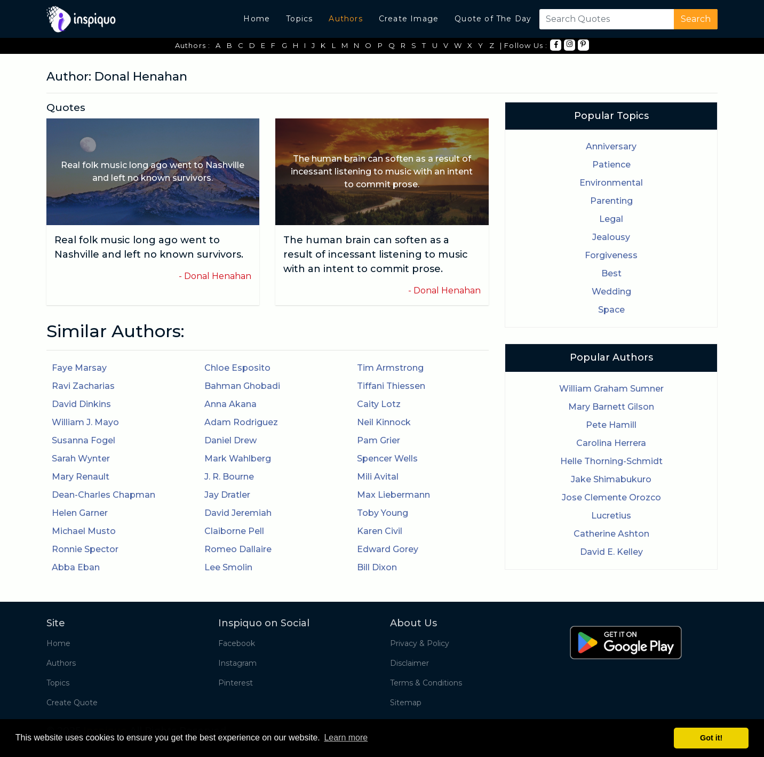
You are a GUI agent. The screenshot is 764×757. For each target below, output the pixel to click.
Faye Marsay (79, 368)
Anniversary (611, 146)
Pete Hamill (611, 425)
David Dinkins (81, 404)
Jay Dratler (227, 495)
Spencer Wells (387, 458)
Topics (299, 18)
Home (256, 18)
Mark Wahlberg (237, 458)
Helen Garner (80, 513)
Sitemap (405, 702)
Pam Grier (378, 440)
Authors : (193, 45)
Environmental (611, 183)
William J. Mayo (85, 422)
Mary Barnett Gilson (611, 407)
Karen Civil (379, 531)
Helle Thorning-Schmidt (611, 461)
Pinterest (235, 683)
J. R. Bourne (229, 477)
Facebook (236, 643)
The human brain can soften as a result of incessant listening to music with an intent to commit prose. (375, 254)
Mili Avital (378, 477)
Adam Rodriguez (241, 422)
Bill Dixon (377, 567)
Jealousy (611, 237)
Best (611, 273)
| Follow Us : (524, 45)
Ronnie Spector (85, 549)
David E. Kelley (611, 552)
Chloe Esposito (237, 368)
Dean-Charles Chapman (103, 495)
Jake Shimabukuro (611, 479)
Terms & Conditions (426, 683)
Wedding (611, 291)
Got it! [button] (711, 738)
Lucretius (611, 516)
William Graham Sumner (611, 389)
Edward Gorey (387, 549)
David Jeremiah (238, 513)
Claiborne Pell (234, 531)
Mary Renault (80, 477)
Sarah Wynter (81, 458)
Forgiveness (611, 255)
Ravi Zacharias (83, 386)
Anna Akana (230, 404)
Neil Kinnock (384, 422)
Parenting (611, 201)
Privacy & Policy (419, 643)
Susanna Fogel (83, 440)
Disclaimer (409, 663)
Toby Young (382, 513)
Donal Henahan (217, 276)
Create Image (409, 18)
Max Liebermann (393, 495)
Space (611, 310)
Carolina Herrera (611, 443)
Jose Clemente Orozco (611, 497)
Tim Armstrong (390, 368)
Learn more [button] (346, 737)
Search (696, 19)
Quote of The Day (493, 18)
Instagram (237, 663)
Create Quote (72, 702)
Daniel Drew (230, 440)
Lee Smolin (228, 567)
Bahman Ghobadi (242, 386)
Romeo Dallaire (238, 549)
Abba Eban (76, 567)
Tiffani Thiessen (391, 386)
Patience (611, 165)
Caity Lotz (379, 404)
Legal (611, 219)
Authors (345, 18)
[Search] (604, 19)
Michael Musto (84, 531)
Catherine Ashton (611, 534)
